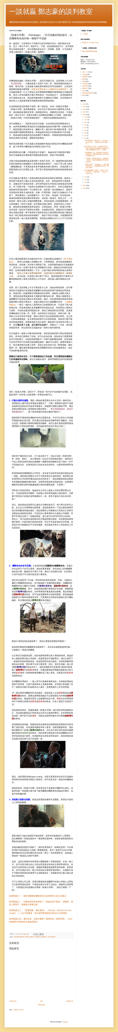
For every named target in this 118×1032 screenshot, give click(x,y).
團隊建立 (44, 937)
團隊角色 (38, 937)
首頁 (41, 1001)
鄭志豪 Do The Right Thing (90, 42)
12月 (86, 117)
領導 (48, 937)
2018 (84, 114)
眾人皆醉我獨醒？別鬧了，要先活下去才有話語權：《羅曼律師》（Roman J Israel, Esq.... (96, 171)
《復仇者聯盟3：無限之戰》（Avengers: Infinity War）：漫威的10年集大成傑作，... (96, 142)
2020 (84, 109)
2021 (84, 106)
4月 (85, 138)
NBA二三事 (85, 72)
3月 (85, 177)
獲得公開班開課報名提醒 (89, 51)
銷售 (83, 95)
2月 (85, 179)
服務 (83, 79)
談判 (83, 91)
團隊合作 (32, 937)
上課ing (84, 74)
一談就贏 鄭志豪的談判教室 (51, 11)
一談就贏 (85, 34)
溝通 (83, 81)
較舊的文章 (69, 1001)
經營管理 (27, 937)
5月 (85, 135)
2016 (84, 188)
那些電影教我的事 (19, 937)
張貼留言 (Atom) (18, 1010)
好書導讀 (85, 77)
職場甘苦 (53, 937)
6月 (85, 133)
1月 (85, 182)
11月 (86, 119)
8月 (85, 127)
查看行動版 (41, 1005)
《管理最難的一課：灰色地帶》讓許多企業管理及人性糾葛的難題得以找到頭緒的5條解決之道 (96, 154)
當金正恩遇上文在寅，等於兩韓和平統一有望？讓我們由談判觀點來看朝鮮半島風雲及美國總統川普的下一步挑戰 (96, 148)
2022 (84, 104)
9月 (85, 125)
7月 (85, 130)
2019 (84, 112)
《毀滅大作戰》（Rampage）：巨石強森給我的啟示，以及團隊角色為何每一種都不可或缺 (96, 166)
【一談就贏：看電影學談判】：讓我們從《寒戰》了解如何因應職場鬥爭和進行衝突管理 (96, 160)
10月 (86, 122)
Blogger (65, 1022)
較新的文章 (13, 1001)
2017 (84, 185)
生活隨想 (85, 83)
